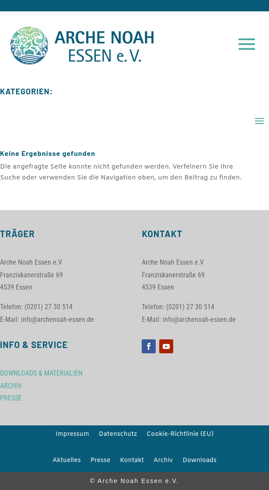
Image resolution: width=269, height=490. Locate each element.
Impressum (72, 434)
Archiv (163, 461)
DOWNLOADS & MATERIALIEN (41, 373)
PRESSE (11, 398)
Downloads (199, 461)
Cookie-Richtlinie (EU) (180, 434)
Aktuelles (66, 461)
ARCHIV (11, 386)
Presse (101, 461)
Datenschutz (118, 434)
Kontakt (132, 461)
